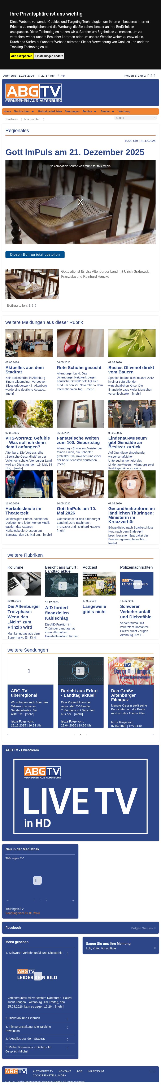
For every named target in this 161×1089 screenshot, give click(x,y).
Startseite (11, 119)
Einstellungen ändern (49, 56)
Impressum (96, 1071)
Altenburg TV (43, 1071)
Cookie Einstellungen (49, 1075)
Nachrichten (22, 111)
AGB (79, 1071)
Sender (105, 111)
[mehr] (9, 393)
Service (87, 111)
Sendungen (72, 111)
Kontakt (65, 1071)
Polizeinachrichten (50, 111)
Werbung (124, 111)
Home (7, 111)
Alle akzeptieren (21, 56)
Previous (8, 734)
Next (152, 734)
